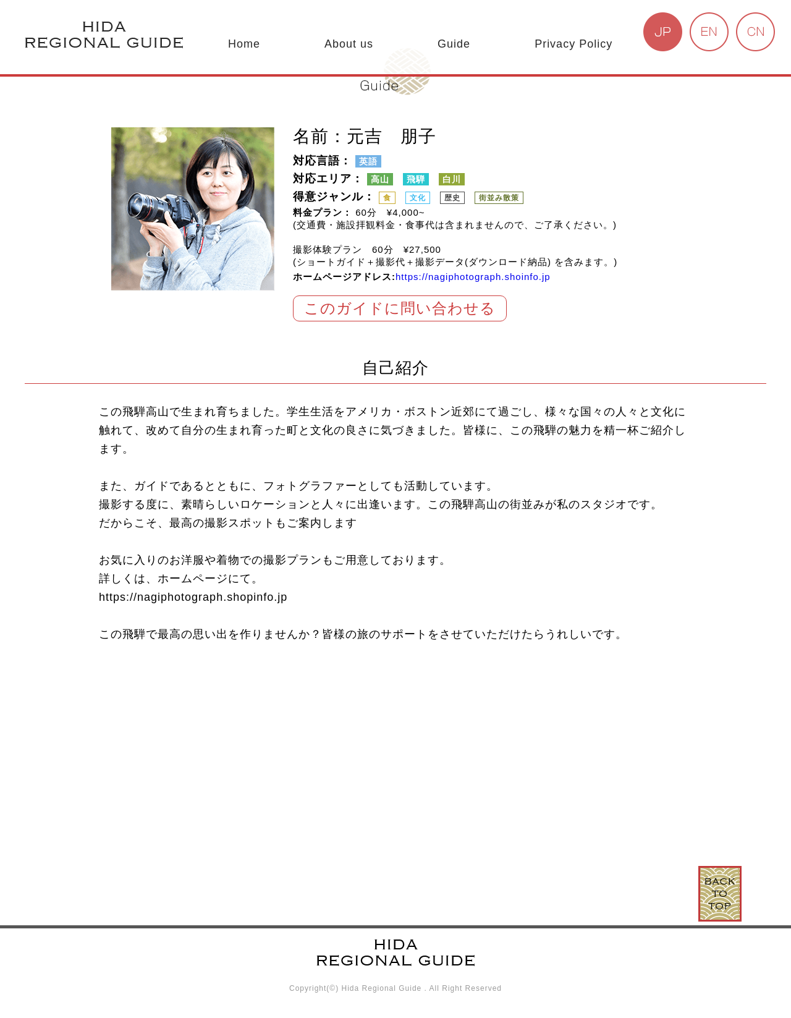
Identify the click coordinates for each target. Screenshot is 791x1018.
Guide (454, 44)
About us (348, 44)
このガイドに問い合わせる (400, 308)
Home (244, 44)
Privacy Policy (573, 44)
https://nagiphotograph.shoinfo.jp (473, 276)
